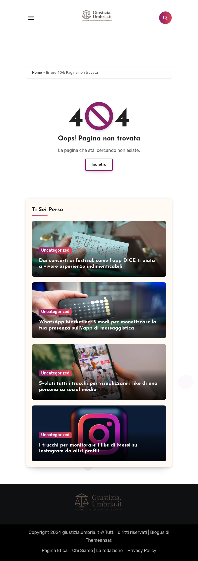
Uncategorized (55, 250)
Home (37, 72)
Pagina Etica (54, 550)
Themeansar (98, 540)
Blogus (157, 532)
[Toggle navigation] (30, 18)
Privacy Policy (142, 550)
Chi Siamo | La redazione (97, 550)
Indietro (98, 164)
